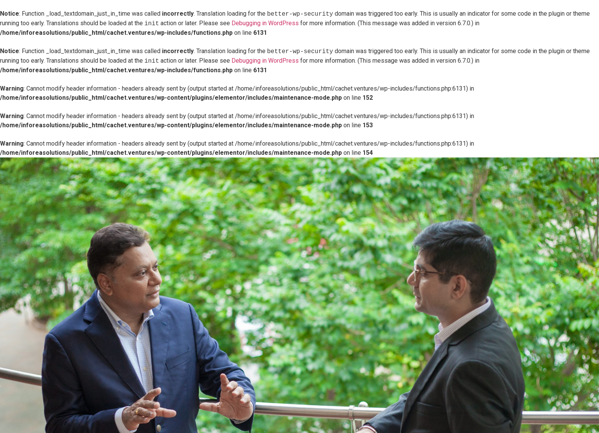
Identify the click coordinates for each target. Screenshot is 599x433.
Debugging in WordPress (265, 23)
